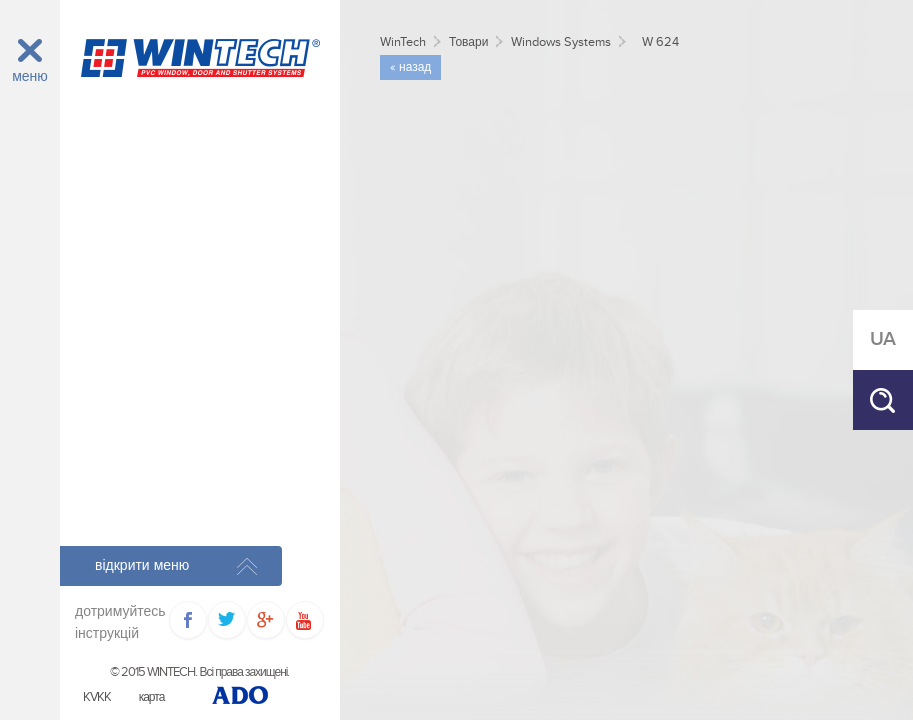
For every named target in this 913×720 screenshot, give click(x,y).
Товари (468, 42)
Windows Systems (561, 42)
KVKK (97, 697)
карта (152, 697)
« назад (410, 67)
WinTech (403, 42)
